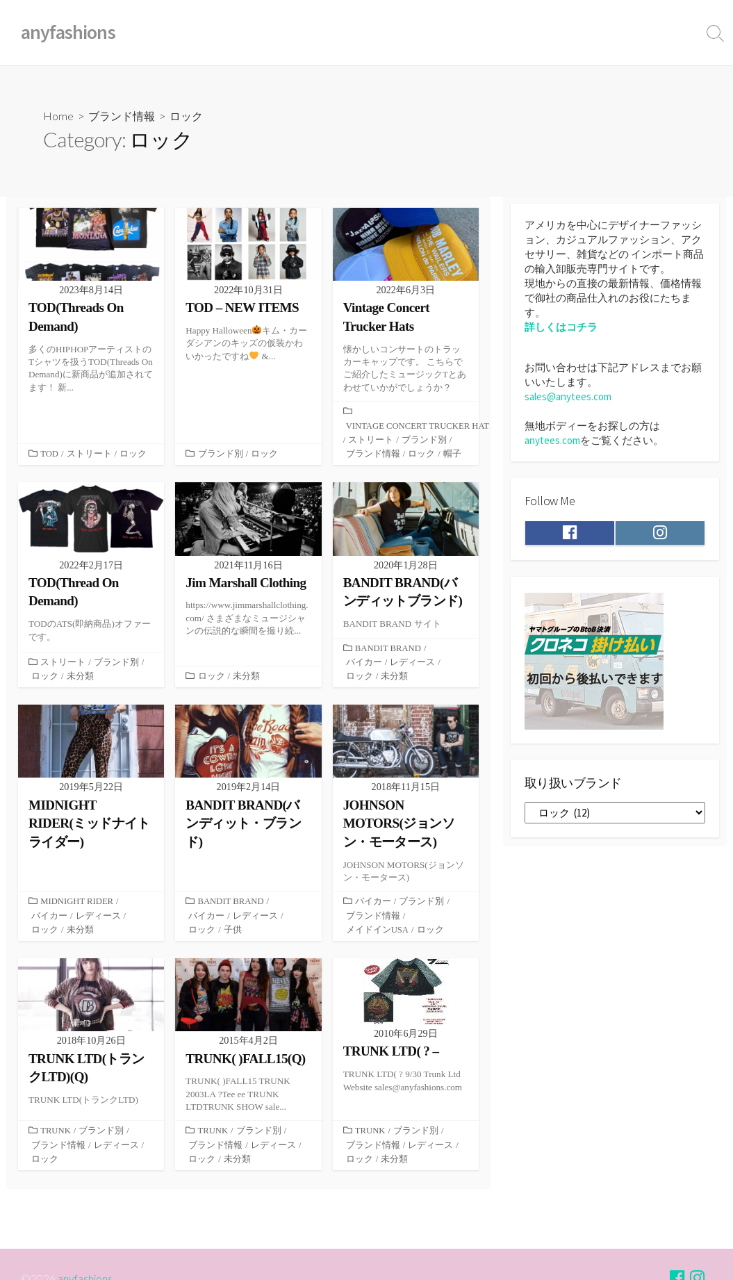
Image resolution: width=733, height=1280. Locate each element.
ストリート (89, 441)
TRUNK (55, 1135)
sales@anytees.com (568, 396)
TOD (49, 441)
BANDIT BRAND (388, 650)
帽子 (452, 455)
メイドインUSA (377, 932)
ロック (44, 455)
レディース (412, 664)
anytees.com (552, 440)
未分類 (80, 678)
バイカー (364, 664)
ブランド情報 (121, 115)
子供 (233, 932)
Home (58, 115)
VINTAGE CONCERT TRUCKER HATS (421, 427)
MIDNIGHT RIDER (77, 904)
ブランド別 (220, 455)
